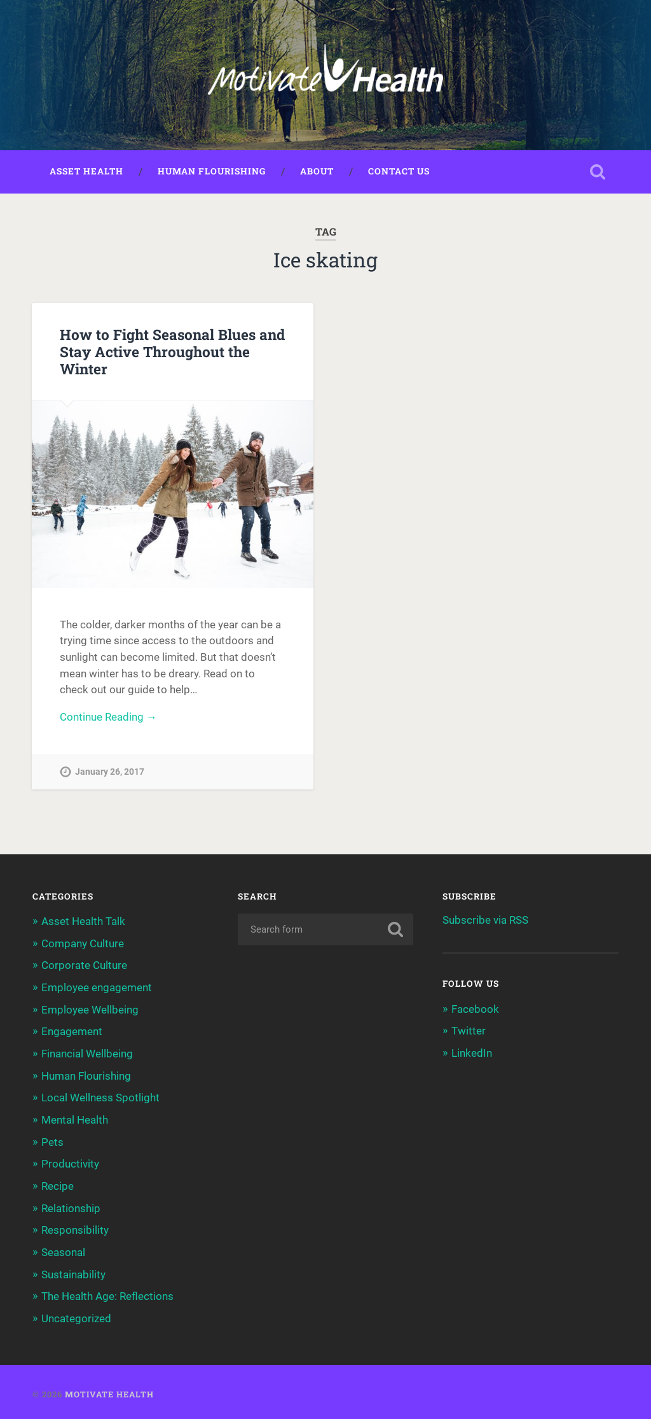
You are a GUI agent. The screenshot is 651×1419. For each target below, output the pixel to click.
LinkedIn (471, 1053)
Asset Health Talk (83, 922)
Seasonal (63, 1249)
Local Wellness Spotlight (100, 1097)
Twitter (468, 1032)
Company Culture (82, 944)
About (317, 172)
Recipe (57, 1184)
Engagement (71, 1031)
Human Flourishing (212, 172)
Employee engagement (96, 988)
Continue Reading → (108, 718)
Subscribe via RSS (485, 921)
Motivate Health (109, 1390)
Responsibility (75, 1227)
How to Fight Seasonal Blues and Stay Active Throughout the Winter (172, 352)
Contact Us (399, 172)
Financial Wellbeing (87, 1053)
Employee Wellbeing (90, 1009)
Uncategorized (76, 1314)
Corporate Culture (84, 965)
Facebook (475, 1010)
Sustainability (73, 1271)
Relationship (70, 1205)
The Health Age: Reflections (107, 1293)
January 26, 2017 (109, 773)
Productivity (70, 1161)
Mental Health (74, 1118)
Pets (52, 1140)
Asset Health (86, 172)
